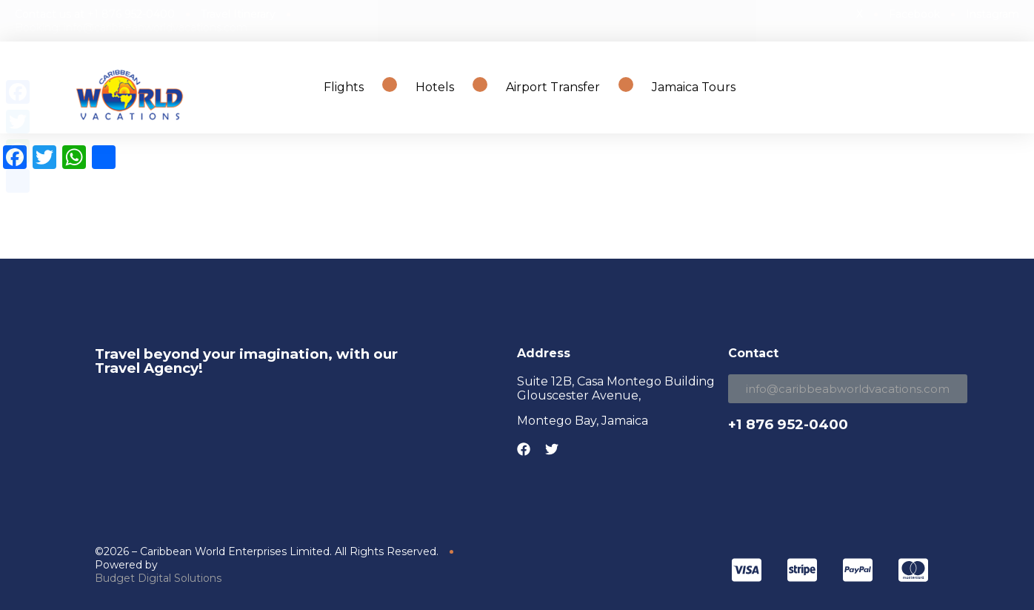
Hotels (435, 87)
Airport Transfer (553, 87)
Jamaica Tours (694, 87)
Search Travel (944, 87)
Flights (344, 87)
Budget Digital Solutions (158, 578)
